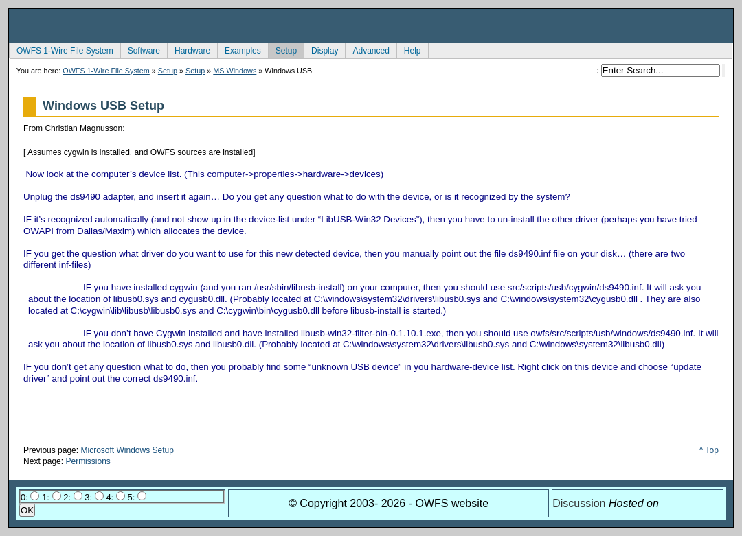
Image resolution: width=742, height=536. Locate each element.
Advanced (367, 49)
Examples (239, 49)
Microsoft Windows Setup (126, 450)
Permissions (87, 461)
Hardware (188, 49)
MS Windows (234, 71)
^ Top (709, 450)
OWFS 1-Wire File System (61, 49)
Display (321, 49)
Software (140, 49)
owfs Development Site (371, 26)
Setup (282, 49)
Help (408, 49)
